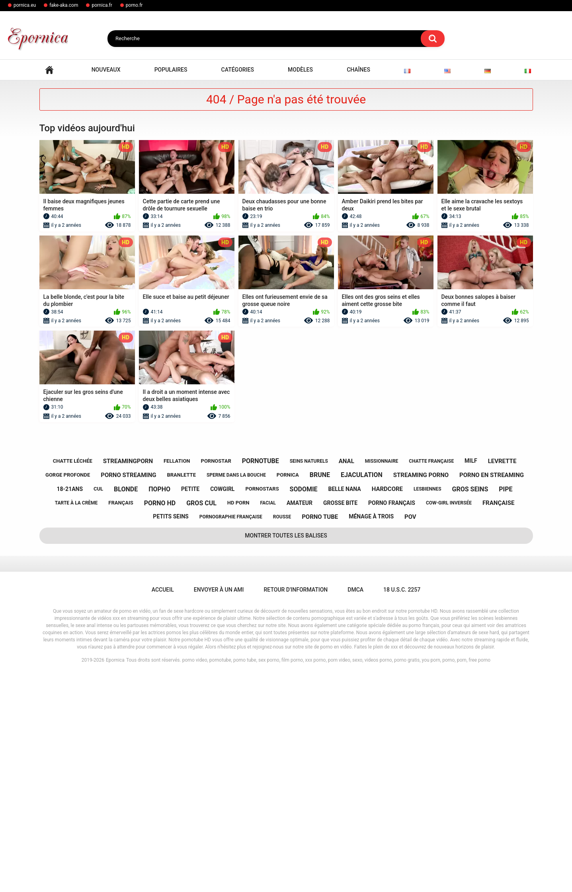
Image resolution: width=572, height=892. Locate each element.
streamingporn (128, 677)
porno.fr (134, 5)
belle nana (344, 705)
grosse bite (340, 719)
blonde (126, 705)
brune (320, 691)
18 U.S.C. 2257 (401, 806)
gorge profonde (67, 692)
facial (268, 720)
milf (471, 677)
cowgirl (222, 705)
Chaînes (358, 286)
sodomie (304, 705)
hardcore (387, 705)
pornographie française (230, 733)
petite (190, 705)
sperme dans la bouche (236, 691)
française (498, 719)
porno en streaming (491, 691)
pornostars (262, 706)
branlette (181, 692)
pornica (288, 692)
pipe (505, 705)
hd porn (238, 720)
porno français (391, 719)
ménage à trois (371, 733)
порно (159, 705)
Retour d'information (296, 806)
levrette (502, 677)
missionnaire (381, 677)
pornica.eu (25, 5)
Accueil (49, 287)
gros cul (201, 719)
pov (410, 733)
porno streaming (128, 691)
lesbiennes (427, 705)
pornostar (216, 677)
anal (346, 677)
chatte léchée (72, 677)
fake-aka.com (63, 5)
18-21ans (70, 705)
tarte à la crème (76, 720)
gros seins (470, 705)
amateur (299, 719)
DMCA (355, 806)
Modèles (300, 286)
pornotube (260, 678)
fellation (177, 677)
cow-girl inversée (449, 720)
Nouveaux (106, 286)
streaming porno (421, 691)
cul (98, 706)
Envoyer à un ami (219, 806)
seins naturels (309, 677)
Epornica (115, 876)
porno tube (320, 733)
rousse (282, 733)
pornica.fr (102, 5)
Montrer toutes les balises (286, 752)
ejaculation (362, 691)
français (120, 720)
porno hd (160, 719)
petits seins (170, 733)
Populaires (170, 286)
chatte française (431, 677)
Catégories (237, 286)
